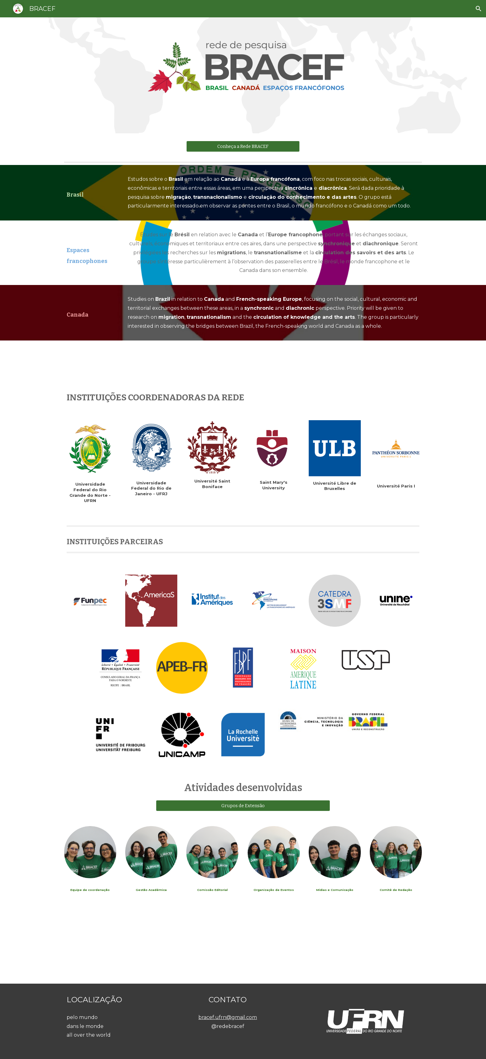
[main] (90, 187)
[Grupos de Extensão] (243, 805)
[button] (478, 8)
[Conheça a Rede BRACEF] (243, 146)
